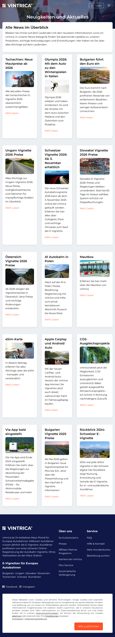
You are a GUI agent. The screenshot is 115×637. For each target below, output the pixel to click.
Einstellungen (52, 616)
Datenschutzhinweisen (47, 613)
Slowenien (43, 573)
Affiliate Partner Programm (68, 551)
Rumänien (34, 576)
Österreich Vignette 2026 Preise (16, 261)
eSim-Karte (14, 339)
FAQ (89, 537)
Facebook (10, 586)
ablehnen (17, 616)
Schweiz (22, 576)
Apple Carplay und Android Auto (56, 343)
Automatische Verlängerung (67, 573)
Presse (63, 543)
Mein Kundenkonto (98, 549)
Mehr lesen (12, 113)
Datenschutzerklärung (36, 619)
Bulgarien (8, 573)
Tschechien (9, 576)
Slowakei (31, 573)
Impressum (17, 619)
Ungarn (19, 573)
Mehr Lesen (12, 207)
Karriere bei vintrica (70, 559)
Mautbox (86, 257)
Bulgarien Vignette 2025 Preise (55, 434)
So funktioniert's (68, 537)
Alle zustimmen (88, 626)
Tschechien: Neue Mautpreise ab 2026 (19, 64)
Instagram (27, 586)
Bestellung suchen (98, 555)
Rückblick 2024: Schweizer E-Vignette (92, 434)
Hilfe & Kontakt (96, 543)
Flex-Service (66, 565)
